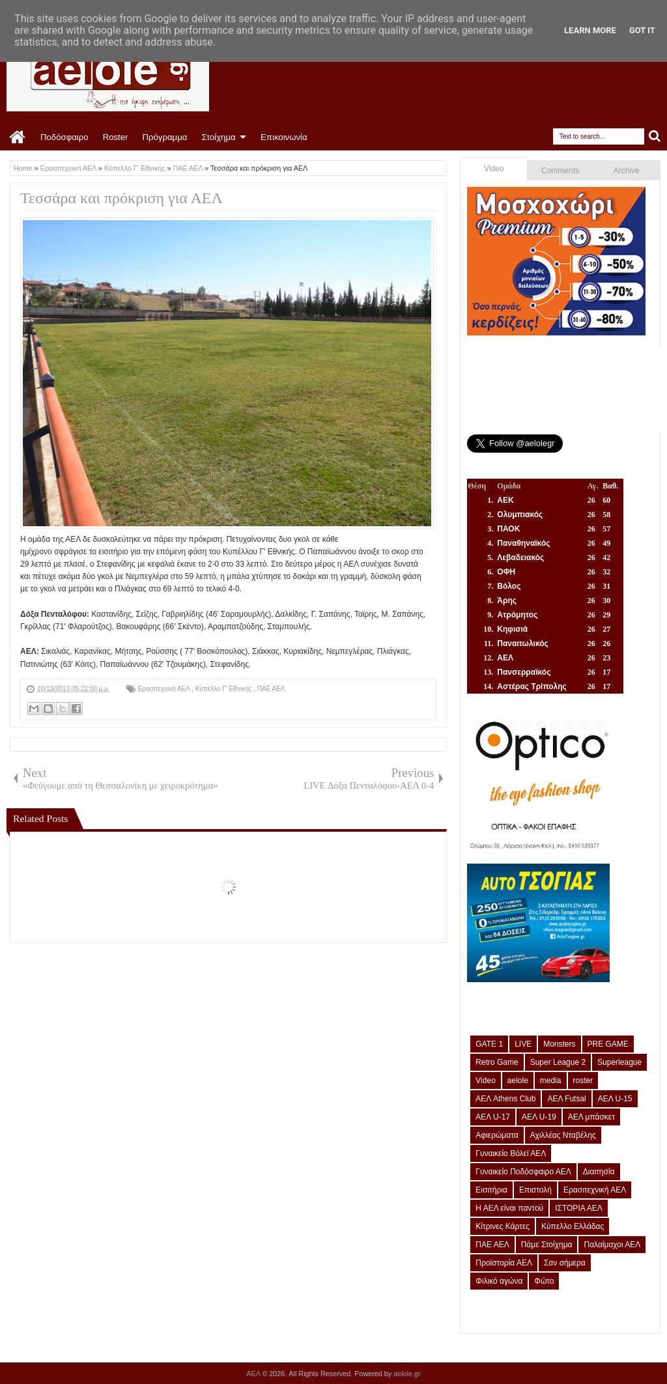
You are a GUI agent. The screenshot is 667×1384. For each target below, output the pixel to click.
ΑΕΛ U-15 (615, 1098)
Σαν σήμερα (565, 1262)
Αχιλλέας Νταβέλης (563, 1135)
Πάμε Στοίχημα (547, 1244)
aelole (517, 1080)
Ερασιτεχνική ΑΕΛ (165, 688)
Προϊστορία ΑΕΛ (503, 1262)
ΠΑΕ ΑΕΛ (271, 688)
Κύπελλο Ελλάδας (572, 1226)
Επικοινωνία (284, 137)
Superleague (619, 1062)
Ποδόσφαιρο (64, 137)
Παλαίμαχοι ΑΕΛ (612, 1244)
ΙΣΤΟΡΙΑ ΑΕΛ (579, 1208)
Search (655, 136)
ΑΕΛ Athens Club (505, 1098)
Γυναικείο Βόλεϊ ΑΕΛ (510, 1153)
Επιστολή (535, 1189)
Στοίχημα (218, 137)
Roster (115, 137)
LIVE (523, 1044)
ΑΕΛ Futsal (566, 1098)
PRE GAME (608, 1044)
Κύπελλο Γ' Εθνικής (224, 688)
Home (18, 137)
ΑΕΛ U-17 (492, 1117)
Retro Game (496, 1062)
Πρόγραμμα (164, 137)
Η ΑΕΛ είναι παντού (509, 1208)
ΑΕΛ (254, 1373)
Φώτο (544, 1281)
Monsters (559, 1044)
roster (583, 1080)
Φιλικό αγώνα (498, 1281)
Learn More (590, 30)
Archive (627, 170)
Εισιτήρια (491, 1189)
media (550, 1080)
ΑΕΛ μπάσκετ (591, 1117)
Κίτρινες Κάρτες (502, 1226)
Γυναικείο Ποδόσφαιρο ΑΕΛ (523, 1171)
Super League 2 (558, 1062)
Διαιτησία (599, 1171)
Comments (560, 170)
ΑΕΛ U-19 (539, 1117)
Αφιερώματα (496, 1135)
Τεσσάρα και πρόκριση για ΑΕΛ (121, 198)
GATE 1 (489, 1044)
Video (494, 168)
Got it (642, 30)
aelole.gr (406, 1373)
